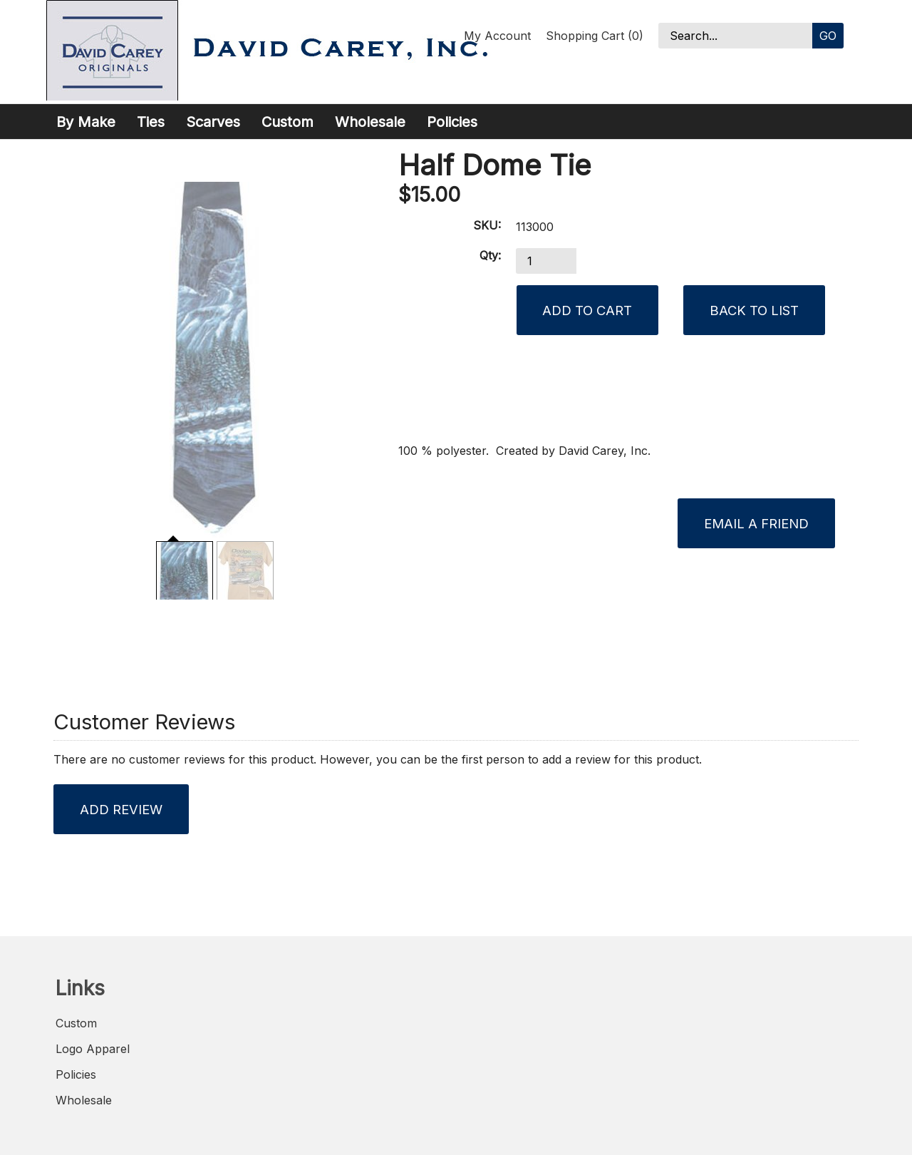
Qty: (490, 255)
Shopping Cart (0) (594, 36)
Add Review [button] (121, 809)
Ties (151, 121)
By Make (85, 121)
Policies (452, 121)
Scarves (213, 121)
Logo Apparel (93, 1049)
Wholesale (370, 121)
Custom (287, 121)
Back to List (754, 310)
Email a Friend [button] (756, 523)
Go (827, 36)
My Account (497, 36)
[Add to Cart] (588, 310)
